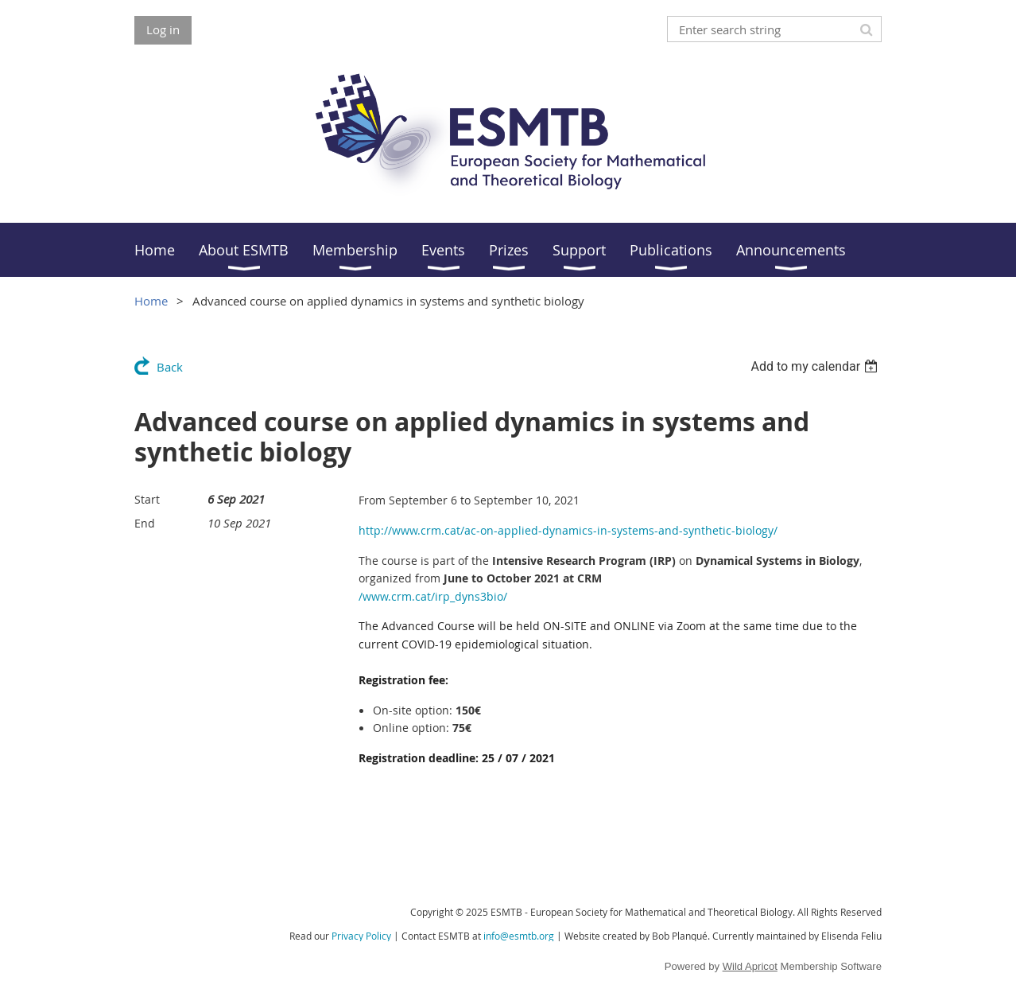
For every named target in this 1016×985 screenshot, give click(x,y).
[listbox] (816, 366)
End (144, 523)
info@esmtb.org (518, 935)
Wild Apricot (750, 966)
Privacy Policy (361, 935)
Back (170, 367)
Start (147, 499)
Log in (163, 29)
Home (151, 301)
